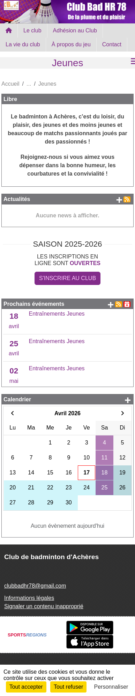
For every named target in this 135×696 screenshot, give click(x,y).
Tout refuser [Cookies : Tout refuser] (68, 687)
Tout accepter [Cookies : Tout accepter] (26, 687)
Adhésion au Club (75, 30)
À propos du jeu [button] (71, 44)
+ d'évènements (110, 304)
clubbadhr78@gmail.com (35, 586)
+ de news (119, 199)
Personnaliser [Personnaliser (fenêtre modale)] (111, 687)
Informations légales (29, 598)
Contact (111, 44)
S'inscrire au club (67, 278)
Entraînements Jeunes (57, 314)
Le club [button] (32, 30)
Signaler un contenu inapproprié (43, 606)
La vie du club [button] (23, 44)
